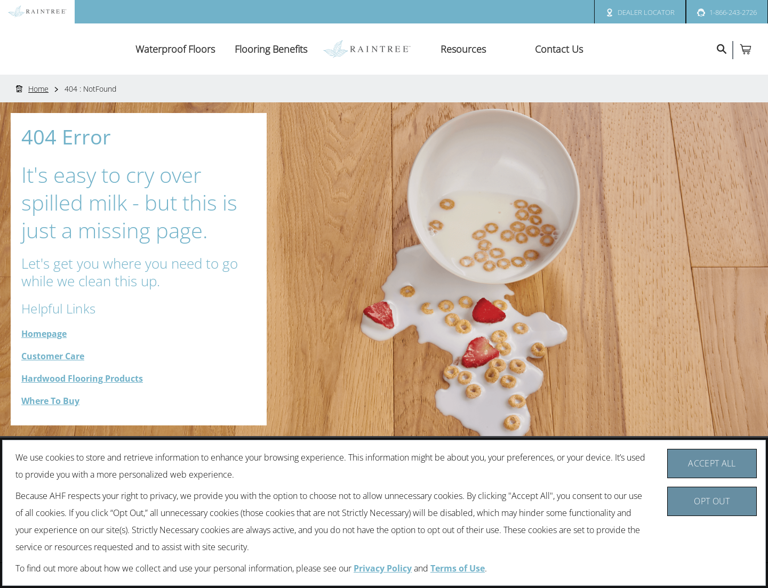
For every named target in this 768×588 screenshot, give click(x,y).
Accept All (711, 463)
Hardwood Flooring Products (82, 378)
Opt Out (712, 501)
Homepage (44, 334)
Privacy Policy (383, 568)
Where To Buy (50, 401)
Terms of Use (457, 568)
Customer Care (52, 356)
